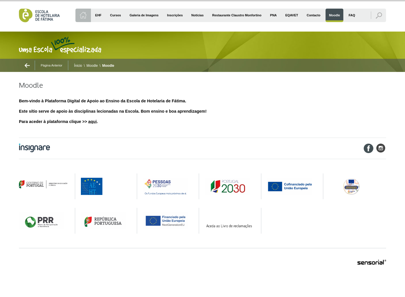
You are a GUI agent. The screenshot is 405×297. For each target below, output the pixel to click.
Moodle (92, 66)
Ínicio (78, 66)
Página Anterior (51, 65)
